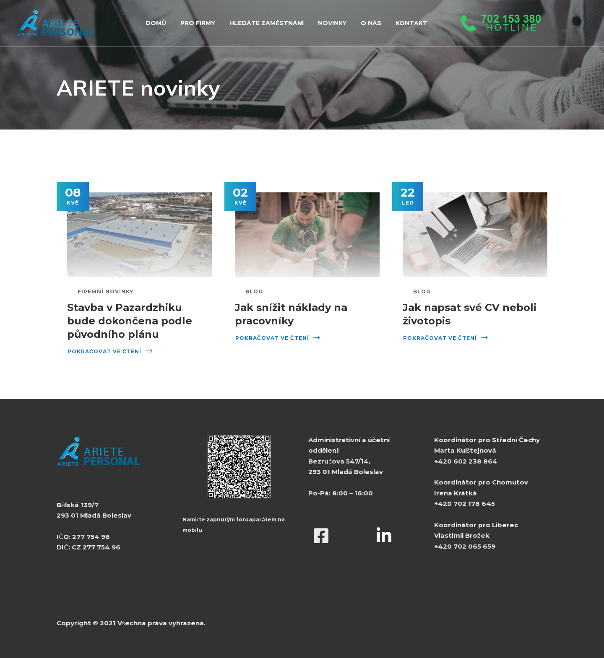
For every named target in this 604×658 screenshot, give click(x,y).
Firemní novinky (105, 291)
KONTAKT (411, 23)
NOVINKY (332, 23)
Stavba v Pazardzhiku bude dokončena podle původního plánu (129, 320)
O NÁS (371, 23)
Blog (254, 291)
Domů (156, 23)
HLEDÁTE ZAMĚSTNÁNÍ (266, 23)
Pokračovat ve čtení (104, 351)
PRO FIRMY (197, 23)
